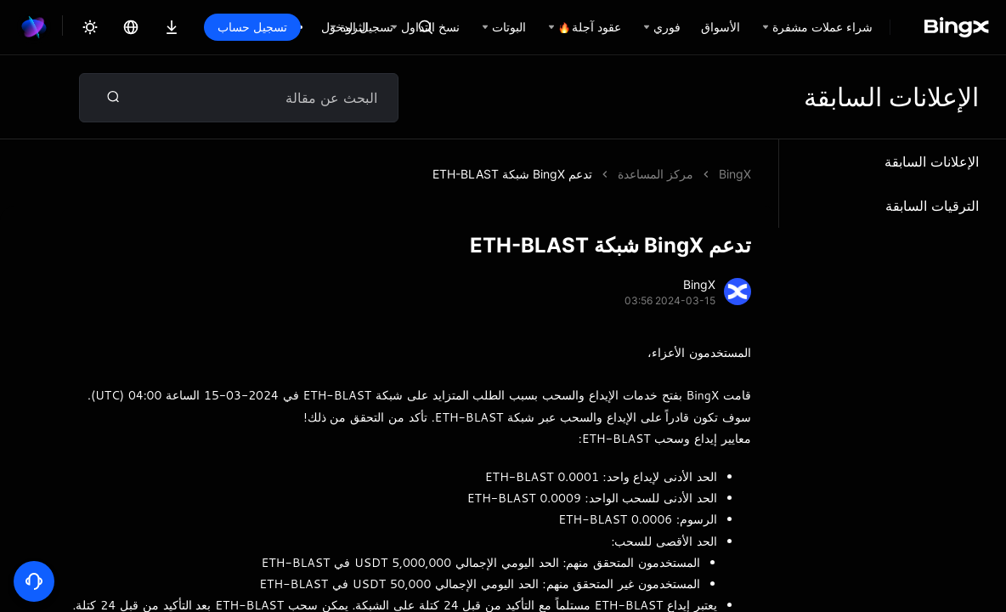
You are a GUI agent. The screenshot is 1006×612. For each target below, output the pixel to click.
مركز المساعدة (655, 174)
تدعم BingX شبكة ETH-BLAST (512, 174)
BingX (735, 174)
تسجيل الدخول (357, 27)
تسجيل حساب (252, 27)
